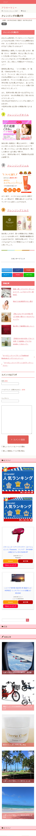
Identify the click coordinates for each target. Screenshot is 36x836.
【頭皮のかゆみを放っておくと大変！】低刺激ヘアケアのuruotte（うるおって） (23, 341)
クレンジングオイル (18, 114)
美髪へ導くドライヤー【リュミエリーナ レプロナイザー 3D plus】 (23, 291)
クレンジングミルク (18, 210)
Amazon (10, 561)
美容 (4, 24)
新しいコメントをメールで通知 (14, 446)
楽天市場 (25, 561)
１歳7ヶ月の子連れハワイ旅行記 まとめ (16, 781)
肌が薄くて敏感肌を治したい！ (23, 326)
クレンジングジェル (18, 165)
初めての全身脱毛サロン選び (23, 301)
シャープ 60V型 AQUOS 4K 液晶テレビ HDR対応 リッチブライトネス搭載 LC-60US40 (18, 590)
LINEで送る (29, 274)
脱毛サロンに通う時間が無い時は (14, 744)
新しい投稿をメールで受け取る (14, 451)
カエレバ (20, 555)
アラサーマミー (9, 8)
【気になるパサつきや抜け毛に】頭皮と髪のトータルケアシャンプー (23, 316)
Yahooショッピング (10, 565)
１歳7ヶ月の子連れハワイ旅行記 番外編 (17, 672)
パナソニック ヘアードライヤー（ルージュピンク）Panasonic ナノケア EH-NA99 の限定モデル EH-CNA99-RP (18, 549)
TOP (10, 11)
